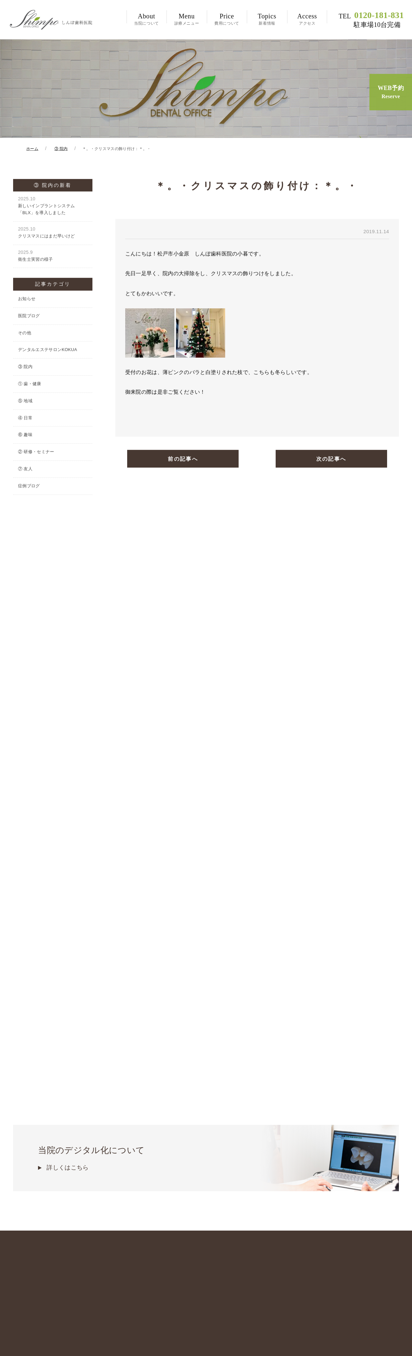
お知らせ (26, 299)
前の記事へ (183, 460)
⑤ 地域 (25, 402)
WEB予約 (391, 92)
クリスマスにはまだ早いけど (53, 234)
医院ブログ (29, 317)
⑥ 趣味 (25, 435)
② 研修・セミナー (36, 452)
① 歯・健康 (29, 385)
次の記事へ (331, 460)
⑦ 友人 (25, 470)
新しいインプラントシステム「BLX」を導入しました (53, 206)
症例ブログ (29, 487)
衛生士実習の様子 (53, 257)
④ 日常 (25, 418)
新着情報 (267, 19)
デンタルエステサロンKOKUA (47, 350)
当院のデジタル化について (206, 1107)
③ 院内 (25, 367)
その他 (24, 333)
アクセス (307, 19)
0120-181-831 (371, 19)
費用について (227, 19)
